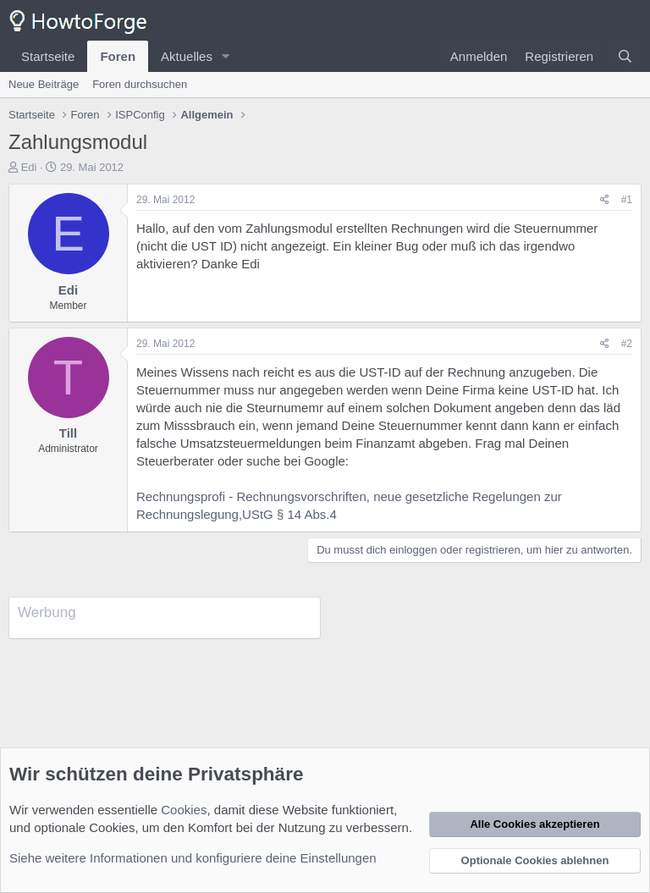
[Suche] (625, 56)
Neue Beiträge (43, 84)
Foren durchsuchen (139, 84)
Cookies (184, 809)
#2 (626, 344)
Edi (29, 167)
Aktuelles (186, 56)
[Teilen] (604, 200)
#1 (626, 200)
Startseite (47, 56)
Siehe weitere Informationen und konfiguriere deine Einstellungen (193, 858)
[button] (226, 56)
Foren (117, 56)
